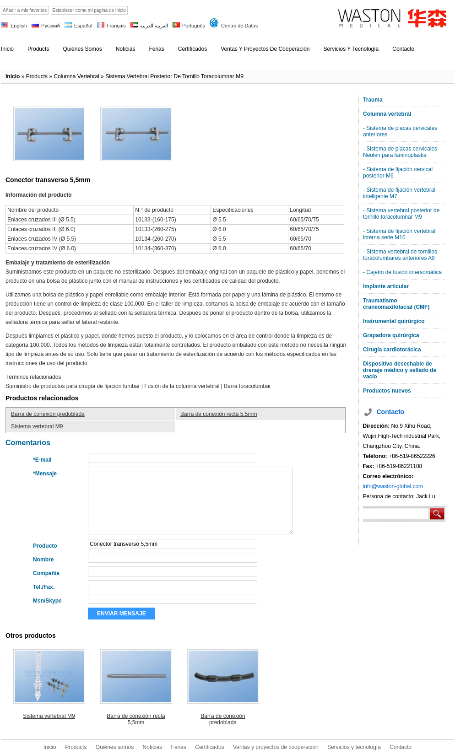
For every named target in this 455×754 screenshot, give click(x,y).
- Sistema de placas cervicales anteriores (400, 131)
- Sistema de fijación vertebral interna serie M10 (399, 234)
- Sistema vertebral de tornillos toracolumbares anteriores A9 (400, 254)
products (37, 76)
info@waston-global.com (393, 486)
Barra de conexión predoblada (48, 414)
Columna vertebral (76, 76)
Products (76, 747)
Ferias (178, 747)
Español (83, 25)
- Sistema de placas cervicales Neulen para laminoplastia (400, 151)
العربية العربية (154, 25)
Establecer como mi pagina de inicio (89, 10)
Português (193, 25)
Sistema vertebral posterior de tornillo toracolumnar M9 (174, 76)
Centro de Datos (239, 25)
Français (116, 25)
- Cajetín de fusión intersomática (402, 272)
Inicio (12, 76)
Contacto (401, 747)
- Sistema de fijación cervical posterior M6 (398, 172)
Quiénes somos (115, 747)
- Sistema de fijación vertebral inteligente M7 (399, 193)
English (19, 25)
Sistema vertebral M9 (37, 426)
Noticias (152, 747)
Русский (50, 25)
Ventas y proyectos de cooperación (276, 747)
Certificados (209, 747)
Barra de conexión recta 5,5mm (218, 414)
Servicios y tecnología (354, 747)
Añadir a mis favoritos (25, 10)
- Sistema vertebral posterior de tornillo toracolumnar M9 (401, 213)
